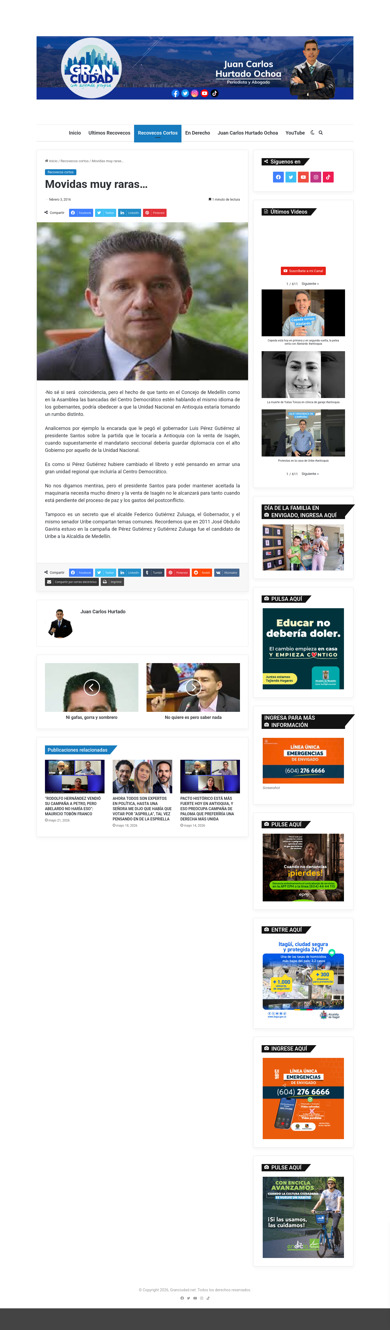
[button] (310, 283)
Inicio (75, 133)
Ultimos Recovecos (110, 133)
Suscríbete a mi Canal (303, 271)
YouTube (295, 133)
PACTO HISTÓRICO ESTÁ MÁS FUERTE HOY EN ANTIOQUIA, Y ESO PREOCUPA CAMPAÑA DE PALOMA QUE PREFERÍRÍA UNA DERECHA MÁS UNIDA (207, 808)
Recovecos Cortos (158, 133)
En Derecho (197, 133)
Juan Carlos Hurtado (103, 611)
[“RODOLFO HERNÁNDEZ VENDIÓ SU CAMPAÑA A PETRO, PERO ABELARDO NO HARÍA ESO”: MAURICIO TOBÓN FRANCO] (75, 776)
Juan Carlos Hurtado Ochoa (248, 133)
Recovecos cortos (75, 161)
